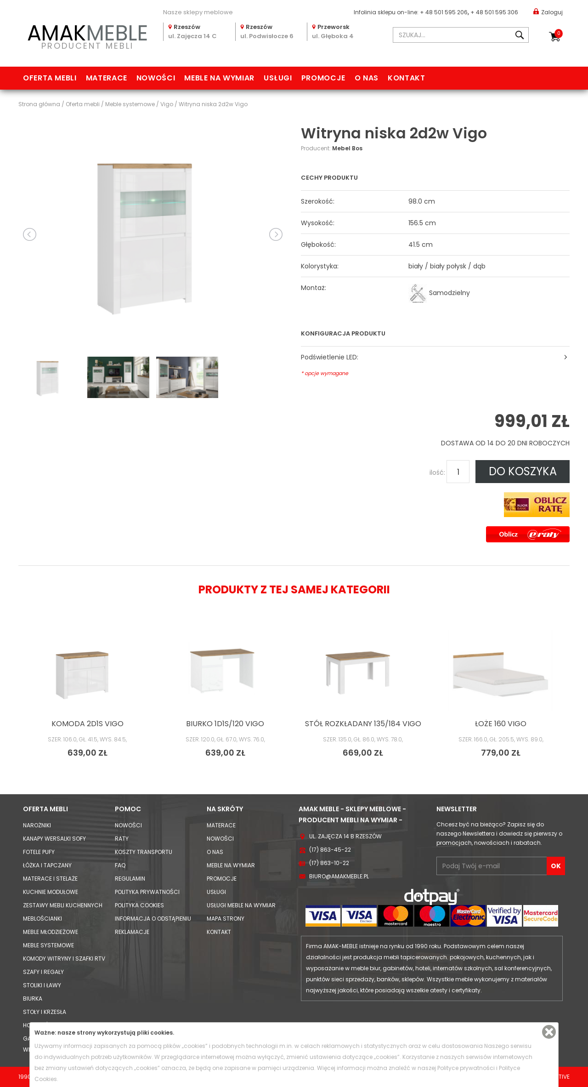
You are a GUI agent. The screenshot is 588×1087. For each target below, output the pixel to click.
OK (556, 866)
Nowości (155, 78)
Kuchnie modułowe (50, 892)
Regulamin (130, 878)
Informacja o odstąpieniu (153, 918)
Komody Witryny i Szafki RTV (64, 958)
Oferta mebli (50, 78)
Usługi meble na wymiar (241, 905)
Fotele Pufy (39, 852)
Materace (106, 78)
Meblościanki (42, 918)
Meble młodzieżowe (50, 932)
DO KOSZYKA (523, 471)
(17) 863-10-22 (329, 863)
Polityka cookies (139, 905)
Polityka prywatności (147, 892)
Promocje (323, 78)
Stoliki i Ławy (42, 985)
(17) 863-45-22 (330, 850)
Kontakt (406, 78)
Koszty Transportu (143, 852)
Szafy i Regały (43, 972)
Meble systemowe (48, 945)
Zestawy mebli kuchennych (62, 905)
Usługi (278, 78)
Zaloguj (548, 11)
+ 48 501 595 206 (444, 12)
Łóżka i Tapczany (47, 865)
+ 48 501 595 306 (494, 12)
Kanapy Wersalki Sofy (54, 838)
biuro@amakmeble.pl (339, 876)
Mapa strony (225, 918)
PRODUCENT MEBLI (87, 35)
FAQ (120, 865)
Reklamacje (132, 932)
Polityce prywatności (466, 1068)
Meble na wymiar (219, 78)
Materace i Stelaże (50, 878)
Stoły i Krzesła (44, 1012)
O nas (367, 78)
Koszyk (558, 33)
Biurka (32, 998)
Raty (122, 838)
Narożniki (37, 825)
